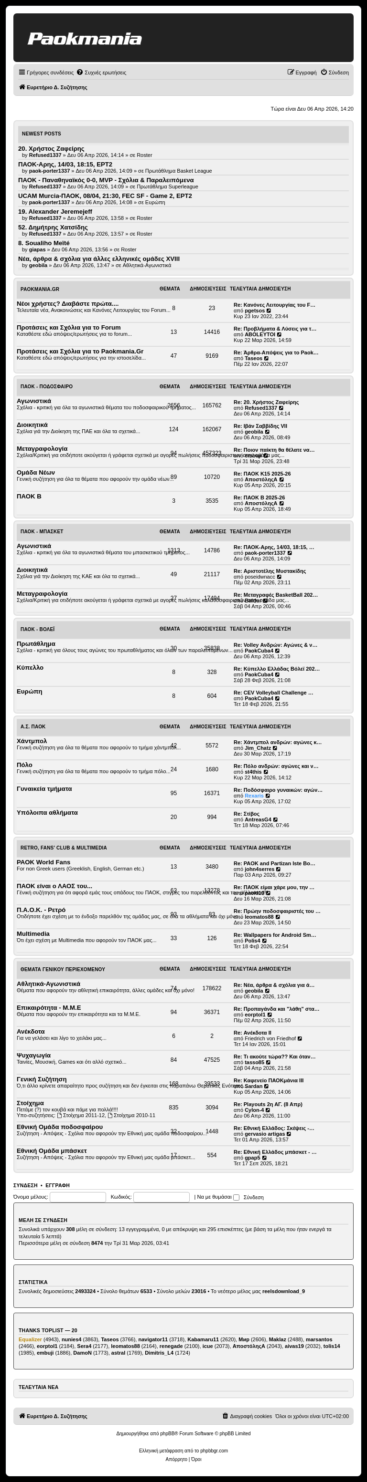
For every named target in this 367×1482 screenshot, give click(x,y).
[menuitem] (101, 72)
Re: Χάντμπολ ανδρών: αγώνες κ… (278, 742)
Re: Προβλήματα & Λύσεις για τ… (275, 329)
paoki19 (254, 893)
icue (208, 1346)
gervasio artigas (265, 1134)
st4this (253, 772)
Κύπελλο (30, 667)
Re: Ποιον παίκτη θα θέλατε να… (274, 450)
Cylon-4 (254, 1110)
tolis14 (332, 1346)
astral (118, 1353)
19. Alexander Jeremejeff (55, 211)
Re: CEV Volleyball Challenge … (273, 692)
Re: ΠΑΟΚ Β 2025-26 (259, 497)
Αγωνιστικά (34, 400)
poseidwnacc (260, 577)
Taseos (253, 358)
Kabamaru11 (203, 1339)
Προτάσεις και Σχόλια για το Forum (69, 327)
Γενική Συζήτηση (42, 1079)
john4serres (259, 869)
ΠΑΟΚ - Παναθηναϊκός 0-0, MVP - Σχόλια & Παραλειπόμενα (106, 180)
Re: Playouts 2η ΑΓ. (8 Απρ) (268, 1104)
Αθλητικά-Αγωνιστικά (147, 265)
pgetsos (255, 310)
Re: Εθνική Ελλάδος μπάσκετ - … (275, 1152)
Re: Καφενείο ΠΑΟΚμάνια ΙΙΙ (268, 1080)
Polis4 (252, 940)
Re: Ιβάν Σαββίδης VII (260, 426)
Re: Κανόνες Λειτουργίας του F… (274, 305)
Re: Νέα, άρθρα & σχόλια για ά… (274, 985)
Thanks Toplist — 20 (48, 1330)
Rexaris (254, 795)
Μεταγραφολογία (42, 448)
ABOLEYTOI (260, 334)
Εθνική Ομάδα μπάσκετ (52, 1150)
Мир (243, 1339)
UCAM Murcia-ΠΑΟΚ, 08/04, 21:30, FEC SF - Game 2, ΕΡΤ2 (105, 195)
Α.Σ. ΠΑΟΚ (33, 726)
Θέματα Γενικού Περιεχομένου (63, 969)
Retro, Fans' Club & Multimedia (64, 847)
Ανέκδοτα (31, 1031)
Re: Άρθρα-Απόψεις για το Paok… (276, 352)
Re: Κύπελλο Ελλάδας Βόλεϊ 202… (277, 669)
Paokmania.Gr (40, 289)
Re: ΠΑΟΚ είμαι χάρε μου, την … (274, 887)
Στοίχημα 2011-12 (81, 1115)
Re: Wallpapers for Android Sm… (275, 935)
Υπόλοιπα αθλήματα (47, 812)
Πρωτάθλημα (36, 643)
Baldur (253, 600)
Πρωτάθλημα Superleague (167, 186)
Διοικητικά (32, 424)
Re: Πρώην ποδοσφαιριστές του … (277, 911)
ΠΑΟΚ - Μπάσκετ (42, 531)
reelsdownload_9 (283, 1291)
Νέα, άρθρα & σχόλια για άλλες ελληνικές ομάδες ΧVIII (99, 258)
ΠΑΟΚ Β (29, 496)
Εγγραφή (57, 1185)
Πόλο (24, 764)
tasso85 (254, 1062)
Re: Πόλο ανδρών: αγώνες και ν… (276, 766)
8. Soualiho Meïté (44, 243)
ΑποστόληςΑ (261, 479)
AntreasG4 (258, 819)
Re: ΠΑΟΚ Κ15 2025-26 (262, 474)
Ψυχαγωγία (34, 1055)
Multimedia (33, 933)
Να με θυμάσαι (218, 1197)
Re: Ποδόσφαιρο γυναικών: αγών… (278, 790)
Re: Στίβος (246, 814)
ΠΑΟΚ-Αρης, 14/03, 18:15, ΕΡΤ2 (65, 164)
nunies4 (72, 1339)
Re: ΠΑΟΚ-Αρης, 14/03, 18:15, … (274, 547)
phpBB (167, 1433)
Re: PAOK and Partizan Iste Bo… (274, 863)
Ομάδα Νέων (36, 472)
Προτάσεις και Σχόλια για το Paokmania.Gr (80, 351)
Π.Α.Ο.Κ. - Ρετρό (41, 909)
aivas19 (294, 1346)
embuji (253, 455)
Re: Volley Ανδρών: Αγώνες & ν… (275, 645)
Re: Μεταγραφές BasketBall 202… (276, 595)
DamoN (82, 1353)
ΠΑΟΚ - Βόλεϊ (37, 629)
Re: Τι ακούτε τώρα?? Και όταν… (275, 1056)
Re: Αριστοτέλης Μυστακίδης (270, 571)
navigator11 (153, 1339)
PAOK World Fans (43, 862)
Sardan (253, 1086)
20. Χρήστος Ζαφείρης (51, 148)
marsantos (319, 1339)
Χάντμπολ (32, 741)
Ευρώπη (155, 202)
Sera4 (84, 1346)
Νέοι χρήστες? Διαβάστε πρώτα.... (68, 303)
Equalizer (30, 1339)
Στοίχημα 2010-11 (131, 1115)
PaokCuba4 (259, 650)
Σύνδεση (25, 1185)
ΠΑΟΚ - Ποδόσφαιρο (47, 386)
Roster (144, 155)
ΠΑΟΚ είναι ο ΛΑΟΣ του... (54, 886)
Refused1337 (261, 408)
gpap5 (252, 1158)
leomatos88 (259, 917)
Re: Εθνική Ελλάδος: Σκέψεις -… (274, 1128)
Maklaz (277, 1339)
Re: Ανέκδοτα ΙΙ (252, 1033)
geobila (254, 432)
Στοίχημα (30, 1103)
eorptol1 (255, 1014)
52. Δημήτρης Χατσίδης (53, 227)
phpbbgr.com (214, 1450)
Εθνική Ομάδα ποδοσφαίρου (60, 1126)
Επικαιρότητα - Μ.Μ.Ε (49, 1007)
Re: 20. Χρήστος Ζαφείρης (266, 402)
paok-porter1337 (265, 553)
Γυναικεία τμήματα (44, 788)
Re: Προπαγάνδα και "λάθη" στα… (277, 1009)
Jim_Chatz (258, 748)
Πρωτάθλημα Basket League (178, 171)
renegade (171, 1346)
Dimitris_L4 (159, 1353)
